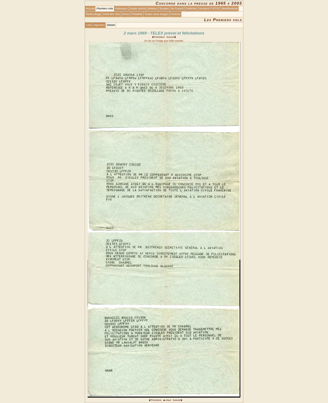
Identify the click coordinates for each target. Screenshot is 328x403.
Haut (168, 400)
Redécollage (93, 14)
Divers (126, 14)
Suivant (170, 37)
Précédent (159, 37)
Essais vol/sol (137, 8)
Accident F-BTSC (209, 8)
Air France (177, 8)
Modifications (230, 8)
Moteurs (153, 8)
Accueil (90, 8)
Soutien (164, 8)
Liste (89, 25)
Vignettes (99, 25)
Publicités (191, 8)
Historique (121, 8)
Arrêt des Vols (111, 14)
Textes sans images (157, 14)
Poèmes (175, 14)
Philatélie (137, 14)
